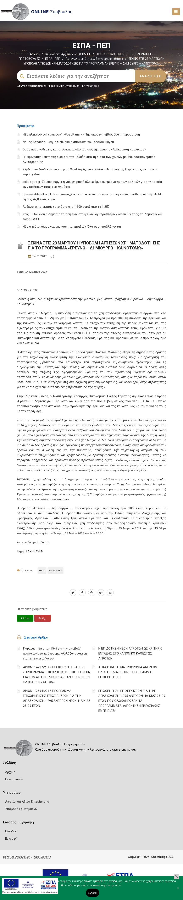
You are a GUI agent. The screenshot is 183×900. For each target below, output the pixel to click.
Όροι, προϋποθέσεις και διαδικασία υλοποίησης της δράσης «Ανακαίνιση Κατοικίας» (84, 149)
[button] (176, 876)
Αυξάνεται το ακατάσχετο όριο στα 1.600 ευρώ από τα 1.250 (66, 207)
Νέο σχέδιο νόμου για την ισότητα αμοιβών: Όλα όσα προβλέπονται (72, 226)
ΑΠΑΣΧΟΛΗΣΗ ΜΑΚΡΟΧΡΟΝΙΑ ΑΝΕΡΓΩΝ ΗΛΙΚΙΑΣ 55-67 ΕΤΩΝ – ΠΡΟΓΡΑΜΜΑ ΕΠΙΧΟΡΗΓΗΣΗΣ (127, 672)
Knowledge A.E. (162, 857)
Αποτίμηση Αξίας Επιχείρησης (27, 802)
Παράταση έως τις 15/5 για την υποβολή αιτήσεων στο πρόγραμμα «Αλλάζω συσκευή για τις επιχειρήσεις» (55, 653)
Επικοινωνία (14, 779)
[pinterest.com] (91, 593)
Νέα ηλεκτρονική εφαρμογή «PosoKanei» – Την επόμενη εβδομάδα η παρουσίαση (81, 134)
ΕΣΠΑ (42, 570)
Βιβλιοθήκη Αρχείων (59, 54)
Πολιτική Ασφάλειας (16, 856)
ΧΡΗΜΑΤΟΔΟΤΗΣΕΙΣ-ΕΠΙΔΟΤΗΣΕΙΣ (101, 54)
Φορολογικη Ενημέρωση (64, 85)
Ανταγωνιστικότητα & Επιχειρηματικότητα (94, 58)
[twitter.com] (73, 593)
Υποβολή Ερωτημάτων (21, 809)
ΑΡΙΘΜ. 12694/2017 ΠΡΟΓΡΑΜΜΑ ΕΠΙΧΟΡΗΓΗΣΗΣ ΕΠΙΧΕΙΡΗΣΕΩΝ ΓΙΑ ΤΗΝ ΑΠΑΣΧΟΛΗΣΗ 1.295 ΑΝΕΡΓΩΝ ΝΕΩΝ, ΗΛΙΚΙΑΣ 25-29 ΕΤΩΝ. (56, 698)
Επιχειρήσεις (90, 85)
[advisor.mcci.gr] (110, 593)
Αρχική (35, 54)
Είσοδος (11, 831)
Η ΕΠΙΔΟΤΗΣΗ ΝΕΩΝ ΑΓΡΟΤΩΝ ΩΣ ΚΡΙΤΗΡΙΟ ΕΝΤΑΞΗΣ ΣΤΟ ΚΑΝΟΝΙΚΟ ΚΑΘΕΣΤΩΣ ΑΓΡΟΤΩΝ (130, 653)
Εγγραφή (11, 838)
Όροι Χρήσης (42, 856)
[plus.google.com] (101, 593)
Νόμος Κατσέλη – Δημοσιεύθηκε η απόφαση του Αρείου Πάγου (68, 142)
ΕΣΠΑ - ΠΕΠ (52, 58)
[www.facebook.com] (82, 593)
